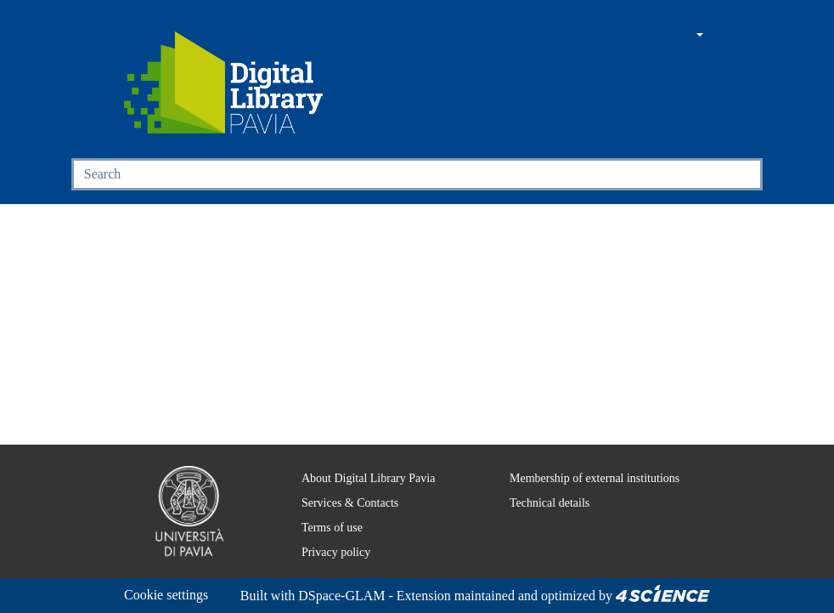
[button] (652, 36)
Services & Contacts (341, 482)
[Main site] (620, 36)
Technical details (538, 482)
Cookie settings (171, 574)
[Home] (223, 82)
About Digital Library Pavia (358, 457)
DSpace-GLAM (226, 595)
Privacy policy (324, 531)
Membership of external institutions (589, 457)
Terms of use (323, 507)
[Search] (397, 174)
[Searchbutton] (743, 174)
